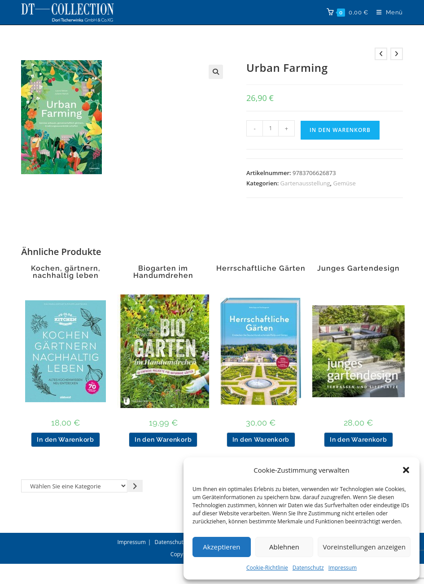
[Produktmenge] (270, 128)
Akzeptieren (221, 546)
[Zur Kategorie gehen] (135, 485)
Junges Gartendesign (358, 268)
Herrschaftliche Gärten (261, 268)
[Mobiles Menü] (386, 12)
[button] (406, 469)
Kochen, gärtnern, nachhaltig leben (66, 272)
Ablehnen (284, 546)
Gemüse (344, 183)
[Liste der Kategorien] (74, 485)
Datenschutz (308, 567)
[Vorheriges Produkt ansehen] (381, 54)
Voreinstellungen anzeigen (364, 546)
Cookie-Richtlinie (267, 567)
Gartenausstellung (305, 183)
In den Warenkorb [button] (65, 439)
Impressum (342, 567)
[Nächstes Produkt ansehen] (396, 54)
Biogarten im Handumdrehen (163, 272)
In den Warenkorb (340, 130)
